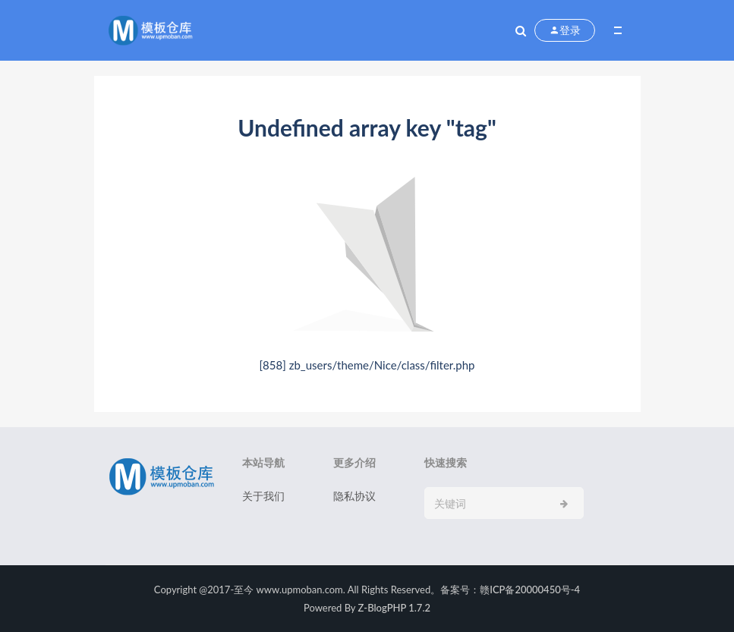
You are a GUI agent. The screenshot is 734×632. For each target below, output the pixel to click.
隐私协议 (354, 495)
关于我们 (263, 495)
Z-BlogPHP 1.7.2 (394, 608)
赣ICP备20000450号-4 (530, 589)
